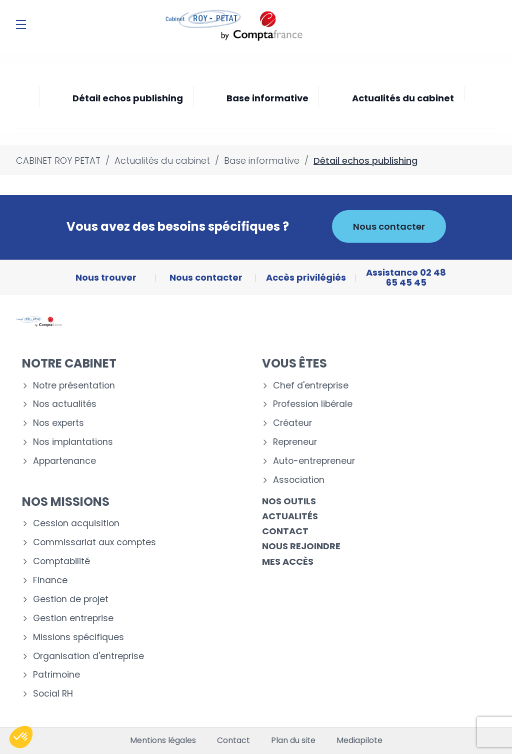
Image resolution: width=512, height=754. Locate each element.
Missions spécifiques (78, 637)
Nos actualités (64, 404)
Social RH (53, 694)
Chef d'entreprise (310, 385)
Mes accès (288, 561)
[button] (21, 737)
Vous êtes (294, 363)
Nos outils (289, 501)
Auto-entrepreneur (314, 461)
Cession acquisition (76, 523)
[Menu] (21, 24)
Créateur (292, 423)
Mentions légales (163, 740)
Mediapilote (359, 740)
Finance (50, 580)
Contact (285, 531)
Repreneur (295, 442)
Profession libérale (312, 404)
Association (298, 480)
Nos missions (66, 501)
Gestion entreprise (73, 618)
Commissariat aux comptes (94, 542)
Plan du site (293, 740)
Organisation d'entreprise (88, 656)
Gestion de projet (70, 599)
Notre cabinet (69, 363)
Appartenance (64, 461)
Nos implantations (73, 442)
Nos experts (58, 423)
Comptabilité (61, 561)
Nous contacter (389, 226)
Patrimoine (56, 675)
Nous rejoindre (301, 546)
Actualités (290, 516)
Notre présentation (74, 385)
